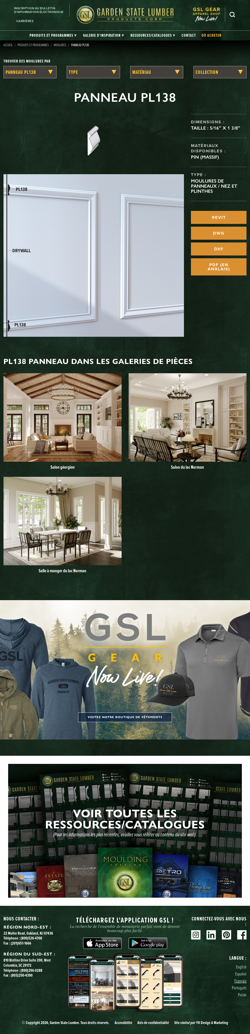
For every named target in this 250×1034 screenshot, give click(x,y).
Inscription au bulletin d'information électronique (39, 10)
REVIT (219, 217)
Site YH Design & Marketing (201, 1022)
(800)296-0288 (31, 970)
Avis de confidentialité (153, 1022)
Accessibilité (123, 1022)
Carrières (25, 21)
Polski (242, 994)
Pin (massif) (205, 157)
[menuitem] (209, 15)
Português (239, 988)
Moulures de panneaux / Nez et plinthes (214, 186)
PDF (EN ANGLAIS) (219, 267)
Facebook (242, 934)
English (241, 967)
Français (240, 981)
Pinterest (226, 934)
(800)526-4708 (31, 938)
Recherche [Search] (232, 14)
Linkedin (211, 934)
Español (241, 974)
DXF (218, 249)
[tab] (53, 35)
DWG (218, 233)
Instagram (195, 934)
